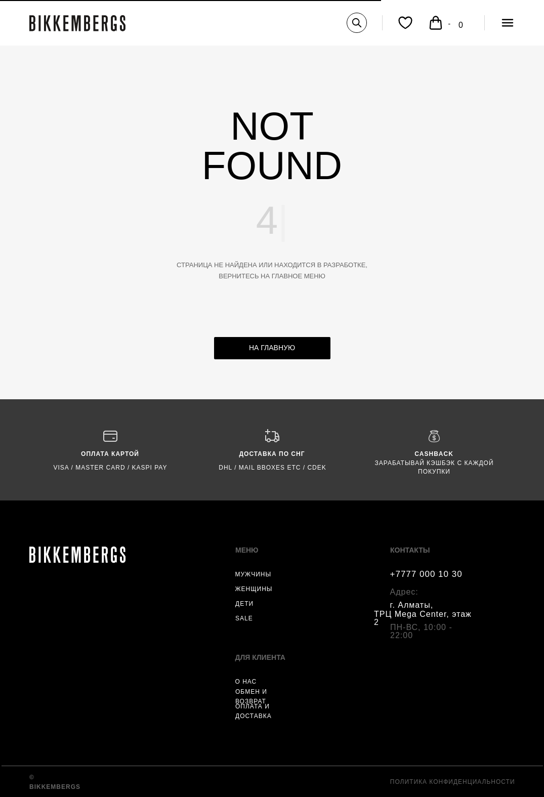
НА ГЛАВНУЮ (272, 348)
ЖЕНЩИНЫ (254, 589)
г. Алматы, (412, 605)
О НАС (246, 681)
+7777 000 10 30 (426, 574)
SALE (244, 618)
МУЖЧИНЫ (253, 574)
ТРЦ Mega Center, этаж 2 (423, 618)
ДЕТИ (244, 603)
